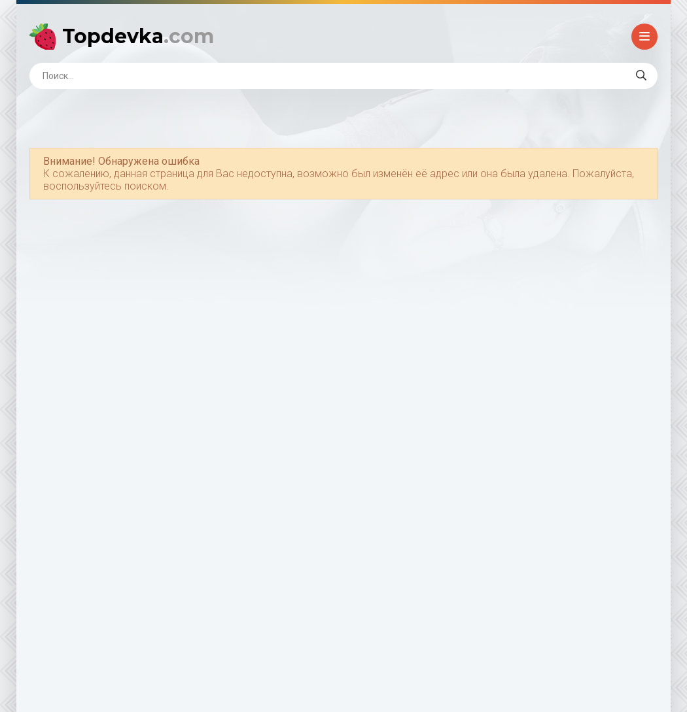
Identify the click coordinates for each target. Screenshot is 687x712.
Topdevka (138, 36)
